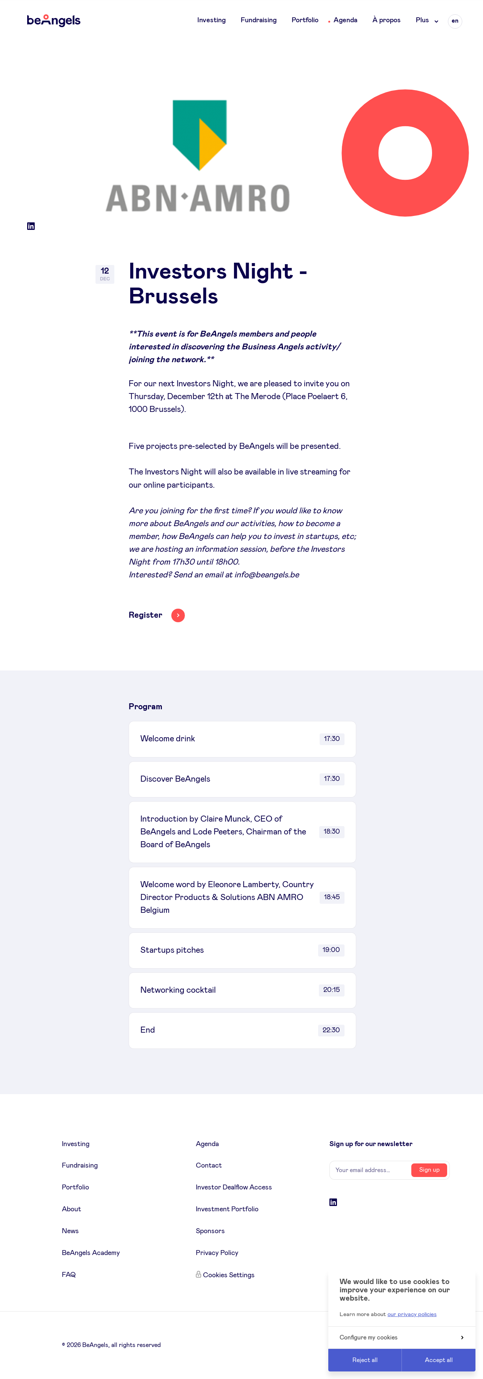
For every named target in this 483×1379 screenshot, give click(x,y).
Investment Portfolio (227, 1209)
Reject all (365, 1360)
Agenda (345, 20)
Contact (209, 1165)
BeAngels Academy (91, 1253)
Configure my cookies (401, 1338)
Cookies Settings (229, 1275)
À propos (386, 20)
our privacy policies (412, 1314)
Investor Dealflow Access (234, 1187)
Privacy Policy (217, 1253)
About (71, 1209)
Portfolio (305, 20)
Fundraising (259, 20)
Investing (211, 20)
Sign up (429, 1170)
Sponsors (210, 1231)
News (70, 1231)
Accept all (439, 1360)
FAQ (69, 1275)
